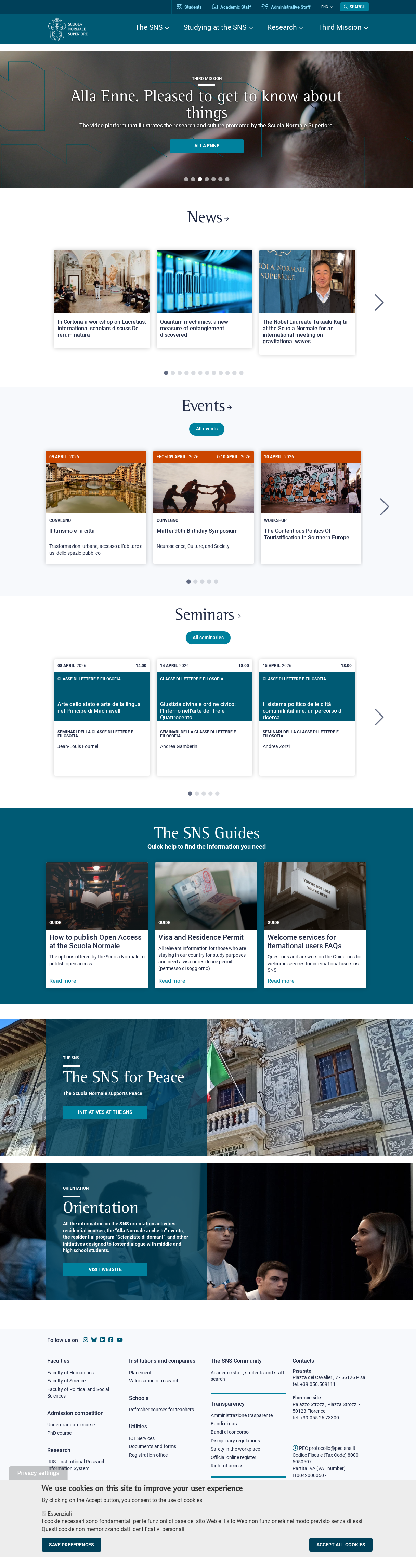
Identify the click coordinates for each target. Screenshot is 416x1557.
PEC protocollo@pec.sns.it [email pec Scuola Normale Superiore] (323, 1448)
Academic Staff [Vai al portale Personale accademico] (231, 7)
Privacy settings (38, 1473)
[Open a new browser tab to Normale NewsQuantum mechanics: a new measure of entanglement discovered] (204, 299)
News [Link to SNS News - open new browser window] (208, 218)
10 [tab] (227, 373)
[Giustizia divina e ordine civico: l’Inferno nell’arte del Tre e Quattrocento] (204, 718)
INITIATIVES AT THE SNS (105, 1112)
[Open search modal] (354, 6)
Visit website (105, 1269)
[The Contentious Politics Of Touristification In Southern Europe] (311, 501)
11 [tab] (234, 373)
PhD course (59, 1433)
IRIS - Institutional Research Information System (76, 1465)
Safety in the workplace (235, 1449)
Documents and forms (152, 1446)
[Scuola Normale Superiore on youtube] (120, 1340)
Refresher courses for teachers (161, 1409)
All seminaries (208, 638)
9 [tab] (220, 373)
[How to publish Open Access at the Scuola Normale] (97, 926)
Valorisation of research (154, 1381)
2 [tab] (193, 179)
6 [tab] (220, 179)
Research (282, 27)
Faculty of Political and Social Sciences (78, 1393)
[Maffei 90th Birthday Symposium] (203, 504)
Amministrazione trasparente (242, 1415)
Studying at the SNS (214, 27)
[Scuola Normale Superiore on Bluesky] (94, 1340)
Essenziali (60, 1513)
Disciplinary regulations (235, 1440)
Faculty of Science (66, 1381)
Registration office (148, 1455)
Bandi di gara (225, 1423)
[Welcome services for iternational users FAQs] (315, 926)
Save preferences (71, 1544)
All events (207, 429)
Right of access (227, 1465)
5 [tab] (213, 179)
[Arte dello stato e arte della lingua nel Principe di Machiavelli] (102, 718)
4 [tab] (206, 179)
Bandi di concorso (230, 1432)
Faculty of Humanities (70, 1372)
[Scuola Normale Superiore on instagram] (85, 1340)
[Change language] (330, 6)
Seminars (208, 616)
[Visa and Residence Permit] (206, 926)
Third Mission (340, 27)
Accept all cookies (340, 1544)
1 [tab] (186, 179)
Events (207, 407)
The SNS (148, 27)
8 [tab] (213, 373)
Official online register (233, 1457)
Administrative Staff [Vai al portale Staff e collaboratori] (286, 7)
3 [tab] (199, 179)
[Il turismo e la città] (96, 507)
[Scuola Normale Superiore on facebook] (110, 1340)
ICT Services (142, 1438)
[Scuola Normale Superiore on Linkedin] (102, 1340)
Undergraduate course (71, 1424)
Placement (140, 1372)
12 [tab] (241, 373)
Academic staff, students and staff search (247, 1376)
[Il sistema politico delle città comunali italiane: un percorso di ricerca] (307, 718)
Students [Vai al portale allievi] (189, 7)
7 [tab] (227, 179)
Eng (324, 7)
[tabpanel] (102, 302)
